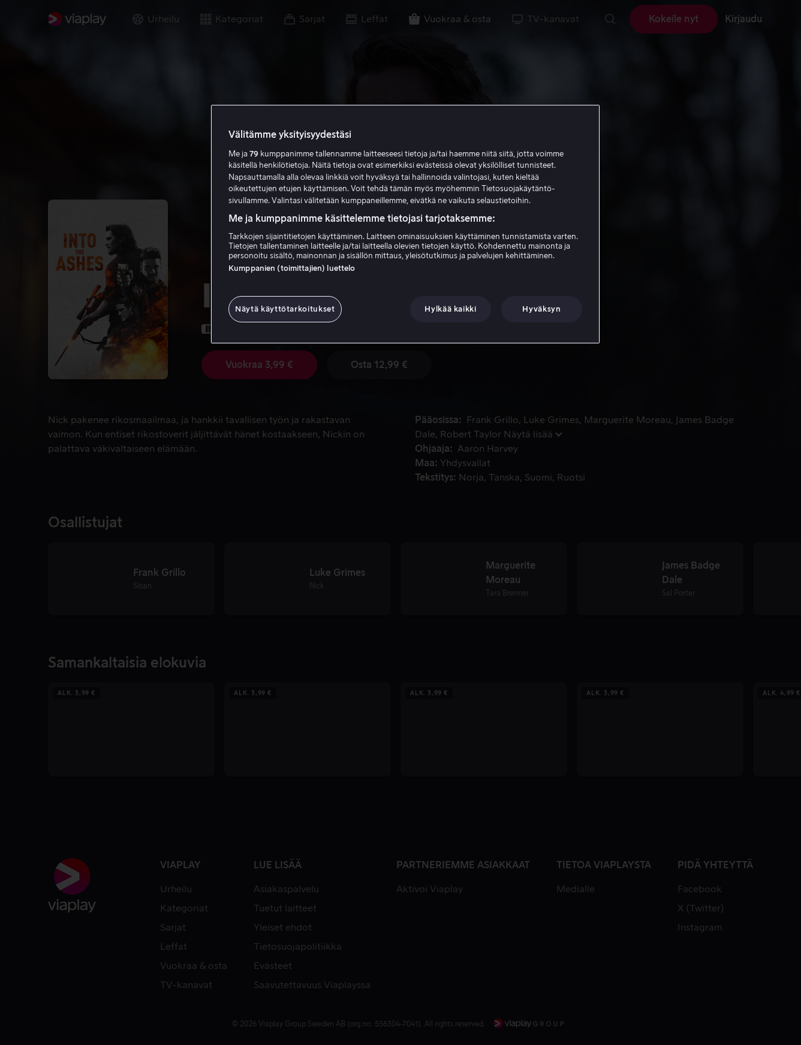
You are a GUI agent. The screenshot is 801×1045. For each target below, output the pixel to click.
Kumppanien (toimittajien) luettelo (291, 268)
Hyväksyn (541, 309)
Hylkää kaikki (450, 309)
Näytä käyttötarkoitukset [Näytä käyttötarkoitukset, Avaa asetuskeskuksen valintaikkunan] (285, 309)
